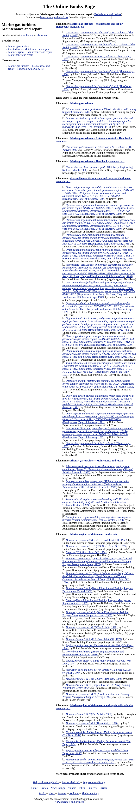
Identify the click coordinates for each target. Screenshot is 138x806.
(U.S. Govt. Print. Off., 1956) (96, 540)
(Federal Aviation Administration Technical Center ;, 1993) (96, 518)
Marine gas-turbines (18, 46)
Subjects (92, 788)
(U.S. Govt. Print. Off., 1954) (86, 552)
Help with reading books (46, 782)
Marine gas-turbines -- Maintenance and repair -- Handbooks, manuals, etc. (29, 67)
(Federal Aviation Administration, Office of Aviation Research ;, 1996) (97, 469)
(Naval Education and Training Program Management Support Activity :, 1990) (95, 695)
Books (42, 793)
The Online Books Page (69, 6)
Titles (82, 788)
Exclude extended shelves (107, 14)
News (52, 793)
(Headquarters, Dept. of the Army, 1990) (99, 324)
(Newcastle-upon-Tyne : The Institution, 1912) (97, 122)
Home (34, 788)
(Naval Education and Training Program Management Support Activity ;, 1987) (95, 614)
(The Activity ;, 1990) (92, 723)
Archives (74, 793)
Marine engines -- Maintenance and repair (30, 52)
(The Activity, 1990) (91, 627)
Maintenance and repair (20, 55)
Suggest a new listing (94, 782)
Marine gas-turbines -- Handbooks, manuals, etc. (97, 161)
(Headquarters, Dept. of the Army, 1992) (97, 433)
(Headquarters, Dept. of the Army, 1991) (99, 354)
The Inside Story (90, 793)
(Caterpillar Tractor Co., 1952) (98, 761)
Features (62, 793)
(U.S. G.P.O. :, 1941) (93, 653)
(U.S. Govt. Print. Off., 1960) (94, 678)
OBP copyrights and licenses (69, 801)
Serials (103, 788)
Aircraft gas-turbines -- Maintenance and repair (96, 460)
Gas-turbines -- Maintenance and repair (28, 49)
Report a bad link (71, 782)
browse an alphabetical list (54, 17)
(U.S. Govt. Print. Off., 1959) (96, 546)
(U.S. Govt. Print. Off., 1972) (94, 639)
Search (44, 788)
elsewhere (42, 35)
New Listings (58, 788)
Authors (72, 788)
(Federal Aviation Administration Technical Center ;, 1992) (96, 502)
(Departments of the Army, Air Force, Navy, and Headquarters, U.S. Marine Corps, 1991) (98, 385)
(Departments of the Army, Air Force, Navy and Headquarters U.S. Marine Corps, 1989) (98, 270)
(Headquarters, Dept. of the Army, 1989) (98, 193)
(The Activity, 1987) (89, 714)
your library (27, 35)
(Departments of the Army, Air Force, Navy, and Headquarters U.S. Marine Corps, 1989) (98, 307)
